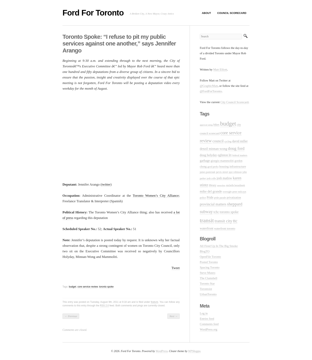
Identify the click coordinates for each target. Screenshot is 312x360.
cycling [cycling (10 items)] (227, 141)
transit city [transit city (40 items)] (223, 221)
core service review (87, 286)
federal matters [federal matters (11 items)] (239, 155)
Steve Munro (207, 272)
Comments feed (209, 324)
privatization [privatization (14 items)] (234, 197)
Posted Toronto (209, 262)
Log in (204, 313)
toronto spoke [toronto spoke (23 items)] (229, 212)
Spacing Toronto (209, 267)
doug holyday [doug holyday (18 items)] (208, 155)
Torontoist (206, 288)
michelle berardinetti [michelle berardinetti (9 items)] (235, 185)
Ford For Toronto (93, 12)
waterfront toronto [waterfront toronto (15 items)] (224, 228)
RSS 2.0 (104, 305)
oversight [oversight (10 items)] (227, 191)
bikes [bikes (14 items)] (216, 124)
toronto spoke (106, 286)
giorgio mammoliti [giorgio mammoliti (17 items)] (222, 160)
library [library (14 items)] (212, 185)
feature (154, 302)
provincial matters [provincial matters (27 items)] (213, 204)
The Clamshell (208, 278)
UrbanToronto (208, 294)
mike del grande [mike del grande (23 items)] (211, 191)
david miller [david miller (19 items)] (240, 141)
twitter (106, 184)
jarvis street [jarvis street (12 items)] (222, 171)
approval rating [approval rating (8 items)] (206, 125)
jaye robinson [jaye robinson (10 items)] (235, 172)
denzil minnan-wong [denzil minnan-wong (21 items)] (213, 149)
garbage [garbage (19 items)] (205, 160)
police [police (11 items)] (203, 197)
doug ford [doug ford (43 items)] (236, 148)
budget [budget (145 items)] (228, 123)
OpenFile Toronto (210, 256)
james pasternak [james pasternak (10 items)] (207, 172)
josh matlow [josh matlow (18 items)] (224, 178)
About (206, 13)
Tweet (176, 268)
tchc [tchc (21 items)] (216, 212)
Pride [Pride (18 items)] (210, 197)
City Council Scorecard (234, 102)
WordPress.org (208, 329)
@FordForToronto (211, 91)
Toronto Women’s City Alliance (156, 195)
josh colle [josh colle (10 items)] (211, 178)
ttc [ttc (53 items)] (235, 220)
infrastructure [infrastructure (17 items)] (237, 166)
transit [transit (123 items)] (207, 220)
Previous (71, 316)
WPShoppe (194, 351)
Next (173, 316)
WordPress (162, 351)
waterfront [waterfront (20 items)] (206, 228)
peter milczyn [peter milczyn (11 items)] (239, 191)
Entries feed (207, 318)
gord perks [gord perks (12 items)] (212, 166)
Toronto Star (207, 283)
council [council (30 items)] (218, 141)
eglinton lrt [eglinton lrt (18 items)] (225, 155)
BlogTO (205, 251)
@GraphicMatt (209, 85)
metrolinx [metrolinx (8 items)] (221, 185)
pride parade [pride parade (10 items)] (220, 197)
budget (72, 286)
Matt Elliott (220, 69)
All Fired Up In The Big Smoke (219, 246)
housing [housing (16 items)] (224, 166)
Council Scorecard (231, 13)
